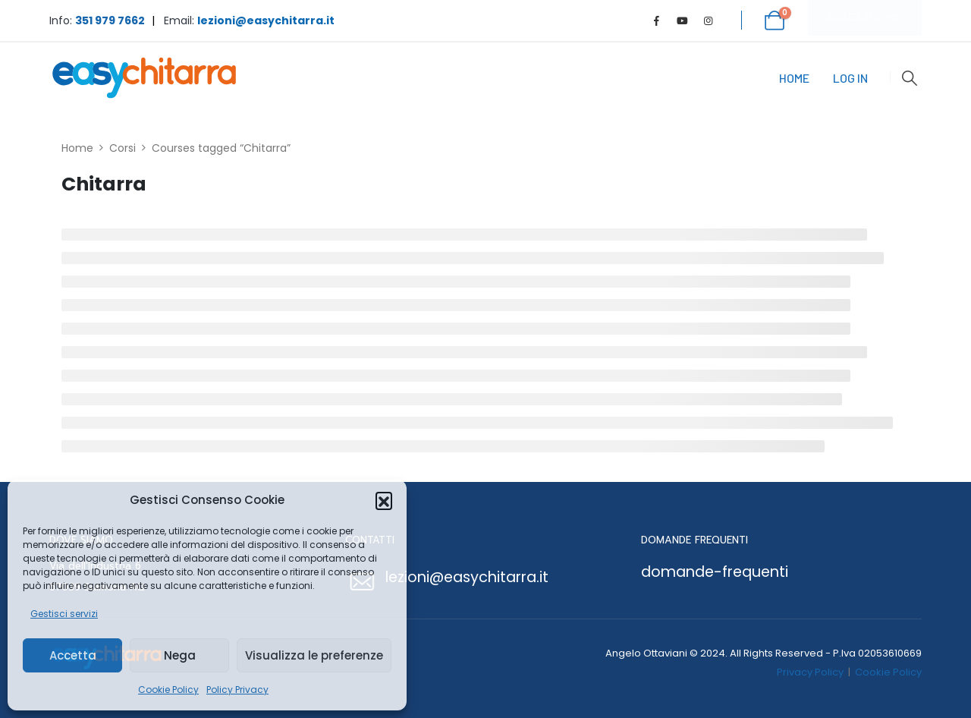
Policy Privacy (237, 689)
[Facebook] (657, 20)
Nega (180, 655)
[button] (383, 500)
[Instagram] (708, 20)
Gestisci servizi (64, 613)
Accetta (72, 655)
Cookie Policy (168, 689)
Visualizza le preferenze (314, 655)
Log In (850, 78)
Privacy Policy (810, 672)
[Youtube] (682, 20)
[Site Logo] (144, 78)
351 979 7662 (110, 20)
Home (794, 78)
